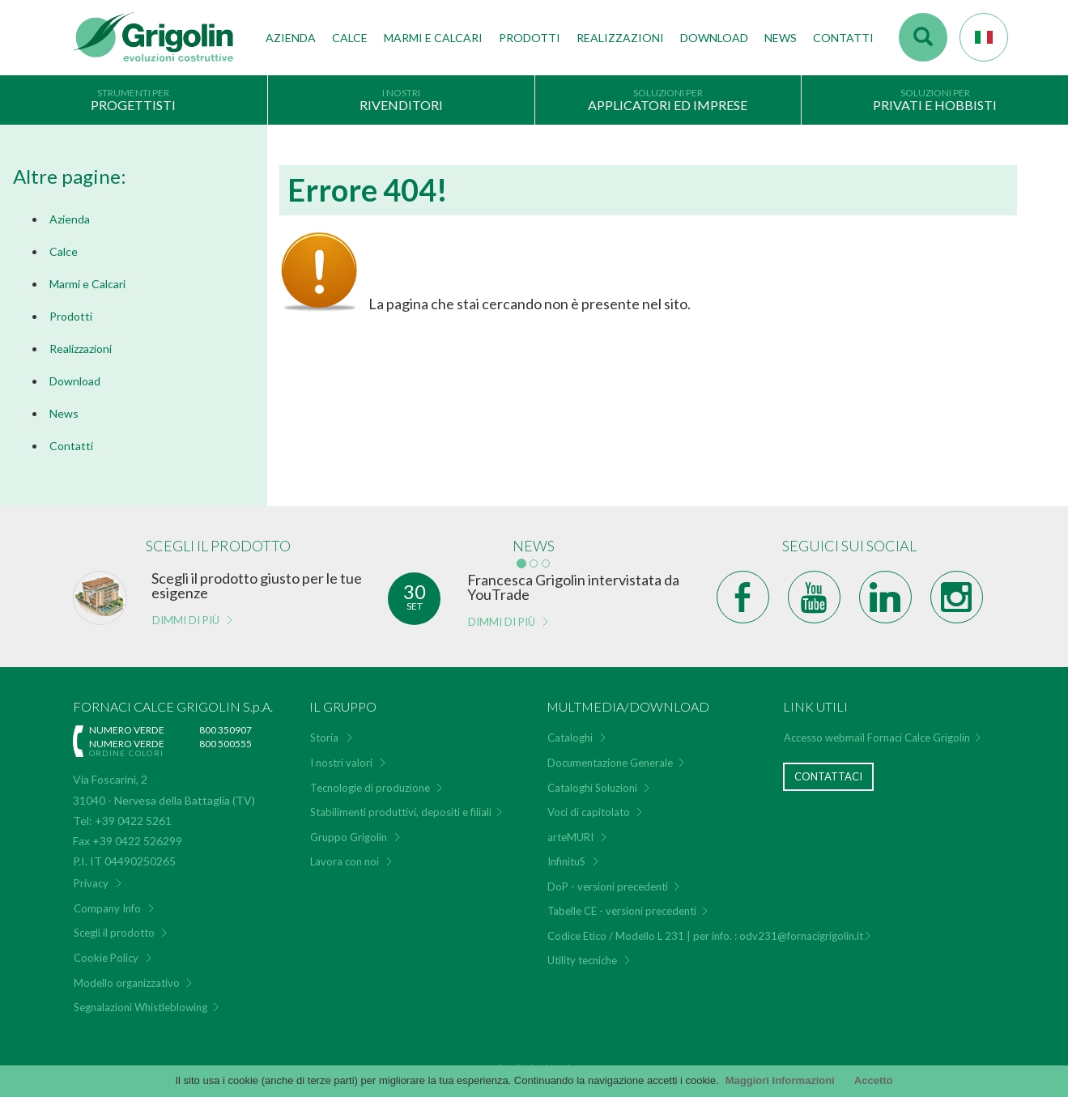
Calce (350, 38)
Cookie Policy (106, 947)
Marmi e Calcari (87, 284)
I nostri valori (341, 752)
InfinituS (566, 850)
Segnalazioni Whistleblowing (140, 996)
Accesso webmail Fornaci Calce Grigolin (877, 727)
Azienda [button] (291, 38)
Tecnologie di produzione (370, 777)
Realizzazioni (620, 38)
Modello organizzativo (127, 972)
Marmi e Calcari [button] (433, 38)
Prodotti (70, 316)
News (780, 38)
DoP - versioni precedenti (607, 876)
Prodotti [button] (529, 38)
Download (714, 38)
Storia (324, 727)
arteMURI (570, 826)
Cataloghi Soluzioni (592, 777)
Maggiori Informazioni (780, 1080)
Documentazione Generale (610, 752)
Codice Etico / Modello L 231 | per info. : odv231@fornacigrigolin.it (705, 925)
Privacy (91, 873)
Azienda (69, 219)
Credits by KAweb (534, 1057)
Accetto (873, 1080)
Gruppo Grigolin (348, 826)
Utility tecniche (582, 950)
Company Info (107, 897)
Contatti (843, 38)
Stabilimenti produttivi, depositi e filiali (400, 801)
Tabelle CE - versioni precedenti (621, 901)
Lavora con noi (344, 850)
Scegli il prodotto (114, 922)
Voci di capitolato (588, 801)
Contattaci (828, 765)
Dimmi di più (185, 609)
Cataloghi (570, 727)
